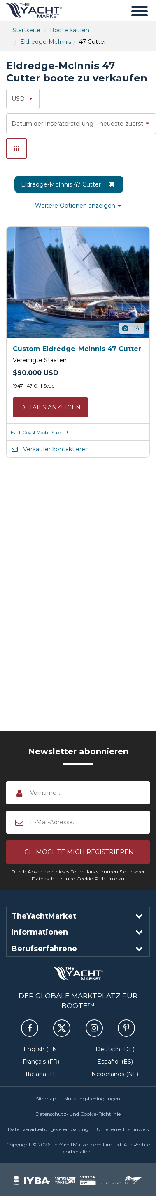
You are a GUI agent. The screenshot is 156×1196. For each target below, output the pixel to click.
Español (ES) (115, 1061)
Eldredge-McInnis (45, 41)
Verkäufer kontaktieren (50, 449)
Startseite (26, 30)
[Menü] (139, 10)
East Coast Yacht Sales (41, 432)
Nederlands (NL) (114, 1074)
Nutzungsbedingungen (92, 1099)
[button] (78, 852)
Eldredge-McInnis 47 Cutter (69, 184)
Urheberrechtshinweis (123, 1129)
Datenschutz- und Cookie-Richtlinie (78, 1114)
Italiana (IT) (41, 1074)
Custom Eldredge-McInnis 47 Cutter (77, 349)
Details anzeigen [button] (50, 407)
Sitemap (46, 1099)
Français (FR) (41, 1061)
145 (131, 328)
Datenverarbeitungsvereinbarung (48, 1129)
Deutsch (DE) (115, 1049)
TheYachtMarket (34, 10)
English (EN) (41, 1049)
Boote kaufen (69, 30)
